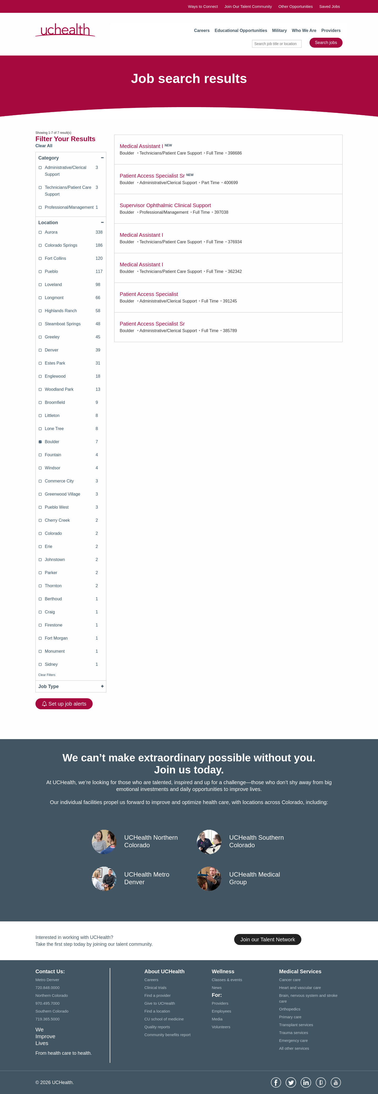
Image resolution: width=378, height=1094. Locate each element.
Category (70, 158)
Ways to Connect (203, 6)
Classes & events (227, 979)
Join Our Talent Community (248, 6)
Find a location (157, 1011)
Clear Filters (46, 675)
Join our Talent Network (267, 939)
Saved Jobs (329, 6)
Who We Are (304, 30)
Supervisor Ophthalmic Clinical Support (165, 205)
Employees (221, 1011)
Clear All (43, 146)
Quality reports (157, 1027)
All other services (294, 1048)
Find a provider (157, 995)
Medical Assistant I (141, 146)
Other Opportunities (296, 6)
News (217, 987)
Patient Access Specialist (149, 294)
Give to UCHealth (159, 1003)
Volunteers (221, 1027)
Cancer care (290, 979)
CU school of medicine (164, 1019)
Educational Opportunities (241, 30)
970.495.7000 (47, 1003)
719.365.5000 (47, 1019)
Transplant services (296, 1024)
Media (217, 1019)
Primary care (290, 1017)
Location (70, 222)
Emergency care (293, 1040)
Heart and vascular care (300, 987)
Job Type (70, 686)
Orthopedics (289, 1009)
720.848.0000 (47, 987)
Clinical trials (155, 987)
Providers (331, 30)
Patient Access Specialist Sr (152, 176)
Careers (202, 30)
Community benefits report (167, 1034)
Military (279, 30)
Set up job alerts (64, 704)
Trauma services (293, 1032)
